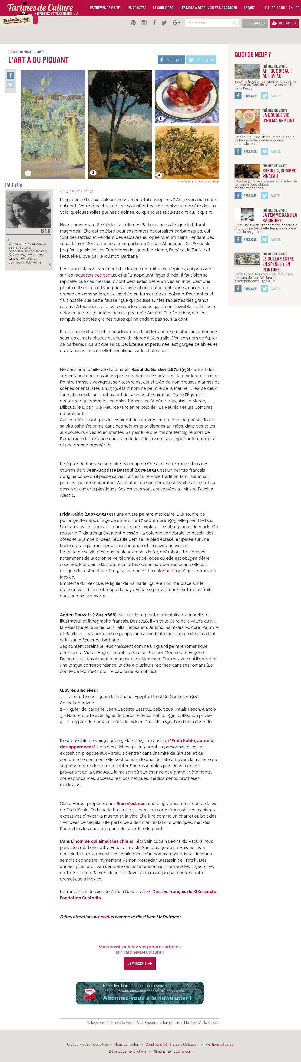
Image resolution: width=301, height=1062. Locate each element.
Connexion (254, 23)
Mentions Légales (219, 1044)
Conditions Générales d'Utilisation (172, 1044)
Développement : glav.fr (128, 1051)
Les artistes (136, 7)
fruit (152, 268)
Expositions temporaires (164, 1022)
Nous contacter (126, 1044)
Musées (191, 1022)
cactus (107, 916)
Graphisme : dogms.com (173, 1051)
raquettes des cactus (95, 275)
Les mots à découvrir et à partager (208, 7)
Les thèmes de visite (104, 7)
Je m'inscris (140, 963)
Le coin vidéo (163, 7)
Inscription (284, 23)
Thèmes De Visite (21, 52)
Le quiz (249, 7)
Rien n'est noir (131, 803)
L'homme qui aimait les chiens (102, 841)
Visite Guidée (208, 1022)
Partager (201, 60)
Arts (41, 52)
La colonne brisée (166, 570)
